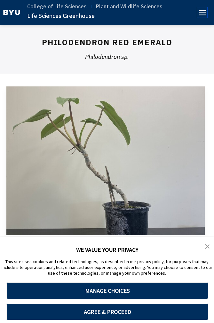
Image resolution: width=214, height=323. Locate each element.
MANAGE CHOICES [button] (107, 291)
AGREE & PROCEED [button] (107, 312)
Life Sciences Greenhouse (61, 16)
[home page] (11, 12)
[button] (207, 246)
